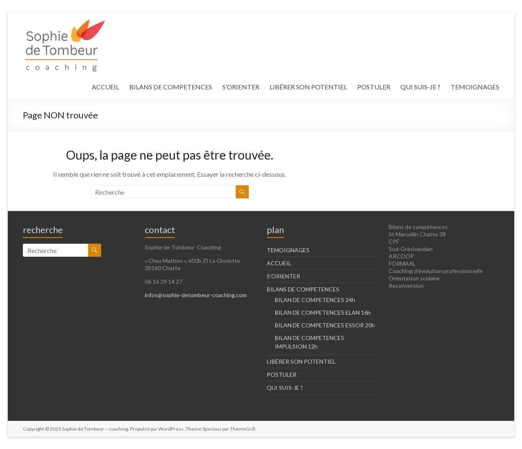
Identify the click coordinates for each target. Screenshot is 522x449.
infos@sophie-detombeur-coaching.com (196, 294)
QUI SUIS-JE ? (420, 87)
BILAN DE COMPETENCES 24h (315, 299)
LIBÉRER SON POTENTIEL (308, 87)
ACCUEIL (105, 87)
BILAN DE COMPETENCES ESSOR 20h (325, 325)
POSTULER (373, 87)
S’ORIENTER (240, 87)
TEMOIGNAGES (475, 87)
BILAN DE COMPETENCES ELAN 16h (323, 312)
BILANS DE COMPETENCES (170, 87)
